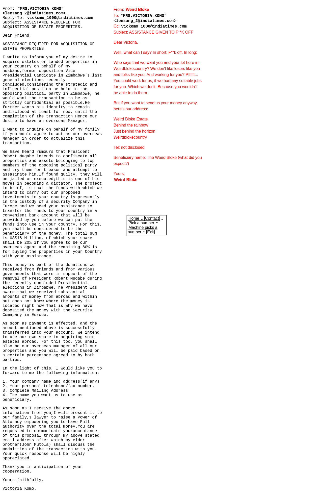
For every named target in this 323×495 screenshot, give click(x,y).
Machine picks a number (142, 229)
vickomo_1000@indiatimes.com (60, 18)
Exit (150, 232)
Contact (152, 218)
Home (133, 218)
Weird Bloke (137, 9)
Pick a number (141, 223)
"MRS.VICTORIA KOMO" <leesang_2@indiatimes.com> (34, 11)
